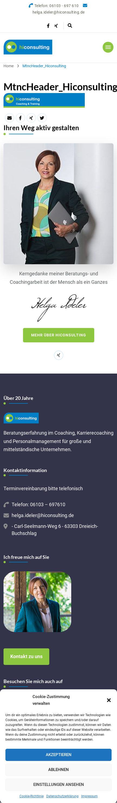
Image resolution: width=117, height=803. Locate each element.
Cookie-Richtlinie (32, 796)
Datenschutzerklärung (62, 796)
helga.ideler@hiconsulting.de (43, 515)
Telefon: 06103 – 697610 (38, 504)
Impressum (89, 796)
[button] (109, 700)
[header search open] (70, 25)
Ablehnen (58, 769)
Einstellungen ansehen (58, 784)
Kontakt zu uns (26, 656)
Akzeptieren (59, 754)
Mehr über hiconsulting (58, 335)
